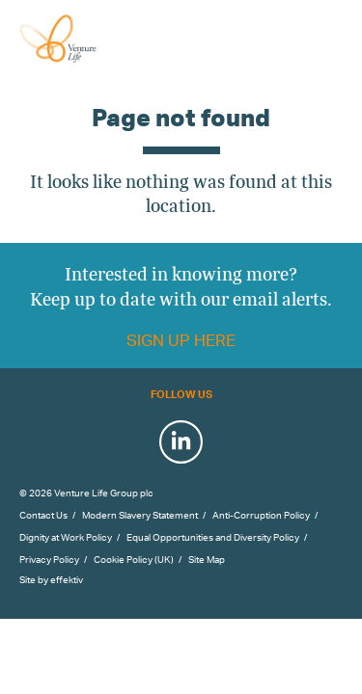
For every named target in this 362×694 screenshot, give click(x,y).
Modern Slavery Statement (140, 514)
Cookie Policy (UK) (134, 559)
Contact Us (43, 514)
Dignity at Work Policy (65, 537)
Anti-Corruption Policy (261, 514)
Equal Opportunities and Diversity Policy (212, 537)
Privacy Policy (49, 559)
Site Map (206, 559)
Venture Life (79, 38)
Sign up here (181, 340)
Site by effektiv (51, 579)
